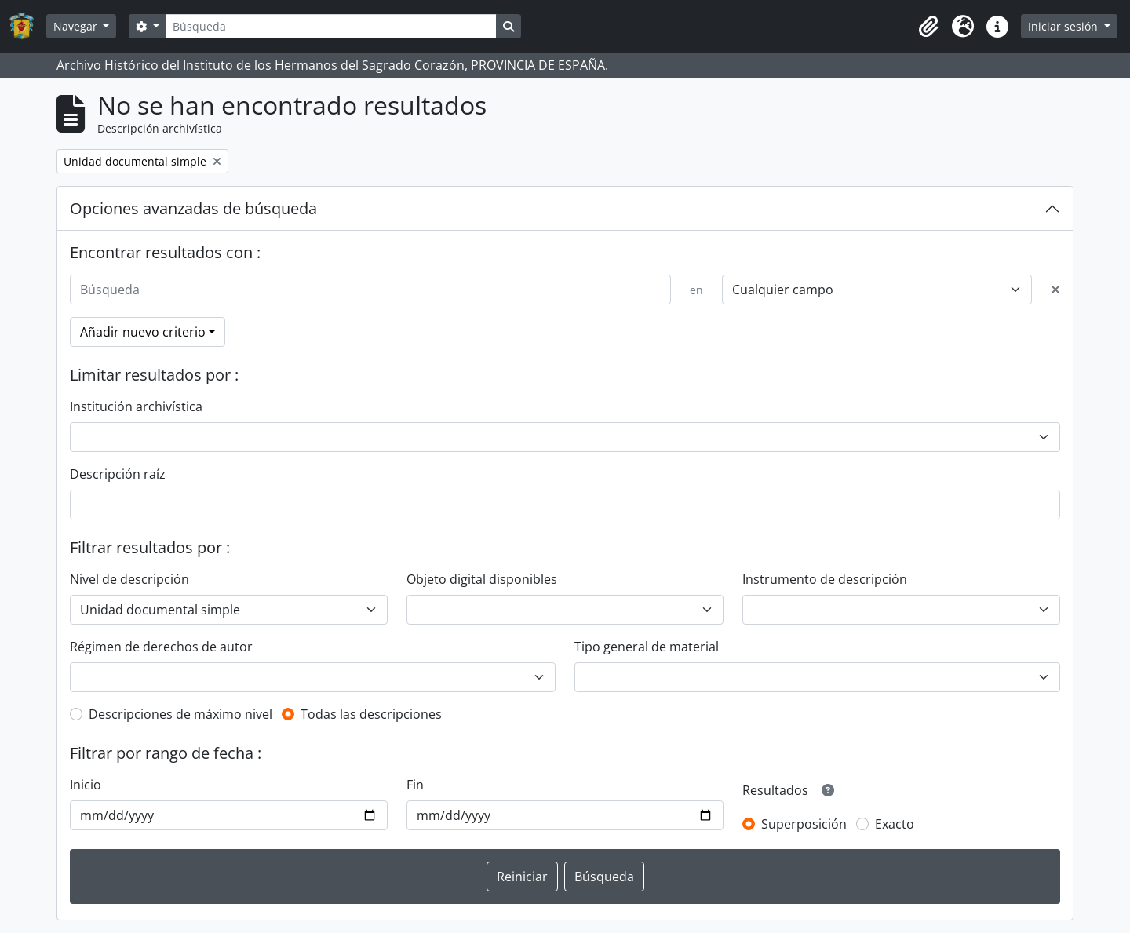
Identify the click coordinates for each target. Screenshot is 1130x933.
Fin (415, 784)
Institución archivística (136, 406)
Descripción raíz (118, 474)
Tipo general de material (646, 646)
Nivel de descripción (129, 579)
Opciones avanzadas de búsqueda (193, 208)
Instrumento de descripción (824, 579)
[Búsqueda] (331, 26)
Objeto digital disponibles (481, 579)
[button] (928, 26)
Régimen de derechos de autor (161, 646)
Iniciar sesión (1064, 26)
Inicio (85, 784)
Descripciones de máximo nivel (180, 714)
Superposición (804, 824)
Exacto (894, 824)
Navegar (76, 26)
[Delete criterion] (1055, 289)
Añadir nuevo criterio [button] (143, 332)
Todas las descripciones (371, 714)
